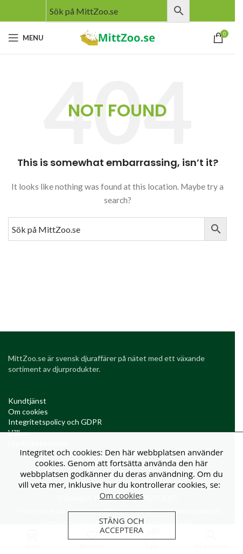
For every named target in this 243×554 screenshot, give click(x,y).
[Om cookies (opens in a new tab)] (28, 411)
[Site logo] (117, 36)
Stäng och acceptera (121, 525)
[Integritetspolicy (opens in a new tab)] (55, 421)
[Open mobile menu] (26, 38)
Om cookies (122, 495)
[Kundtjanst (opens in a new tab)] (27, 400)
